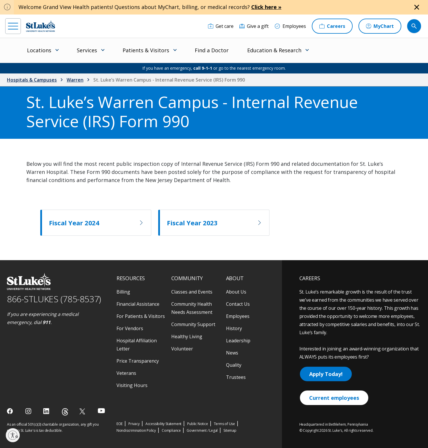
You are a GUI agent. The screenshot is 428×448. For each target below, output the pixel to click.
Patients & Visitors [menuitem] (146, 50)
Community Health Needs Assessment (191, 308)
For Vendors (129, 328)
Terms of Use (224, 423)
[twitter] (83, 411)
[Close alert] (417, 7)
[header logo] (40, 26)
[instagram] (28, 411)
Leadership (238, 340)
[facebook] (10, 411)
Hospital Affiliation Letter (136, 344)
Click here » (266, 6)
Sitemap (229, 430)
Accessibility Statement (163, 423)
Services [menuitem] (87, 50)
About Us (236, 292)
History (234, 328)
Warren (75, 80)
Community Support (193, 324)
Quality (233, 365)
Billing (123, 292)
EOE (119, 423)
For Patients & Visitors (140, 316)
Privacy (134, 423)
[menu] (13, 26)
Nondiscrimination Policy (136, 430)
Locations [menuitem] (39, 50)
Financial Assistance (137, 304)
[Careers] (332, 26)
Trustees (236, 377)
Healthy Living (186, 336)
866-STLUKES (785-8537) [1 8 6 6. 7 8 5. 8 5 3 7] (54, 299)
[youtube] (101, 410)
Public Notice (197, 423)
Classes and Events (191, 292)
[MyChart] (380, 26)
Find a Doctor (212, 50)
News (232, 353)
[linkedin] (46, 411)
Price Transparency (137, 361)
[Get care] (221, 26)
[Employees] (290, 26)
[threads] (65, 411)
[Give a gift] (254, 26)
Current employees (334, 397)
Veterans (126, 373)
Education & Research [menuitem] (274, 50)
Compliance (171, 430)
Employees (237, 316)
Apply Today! (326, 373)
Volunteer (182, 349)
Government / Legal (202, 430)
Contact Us (238, 304)
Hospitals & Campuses (32, 80)
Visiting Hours (131, 385)
